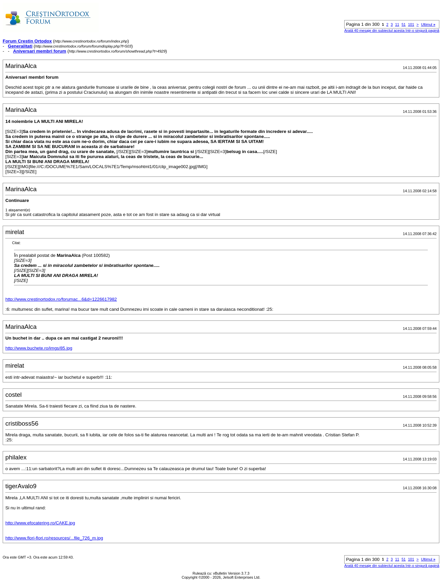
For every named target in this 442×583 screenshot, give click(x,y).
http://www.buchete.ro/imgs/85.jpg (38, 348)
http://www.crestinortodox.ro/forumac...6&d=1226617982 (61, 299)
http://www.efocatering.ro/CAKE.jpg (40, 522)
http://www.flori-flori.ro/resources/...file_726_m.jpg (54, 537)
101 (411, 24)
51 (403, 24)
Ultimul (428, 24)
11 (397, 24)
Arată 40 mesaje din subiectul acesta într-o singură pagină (391, 30)
